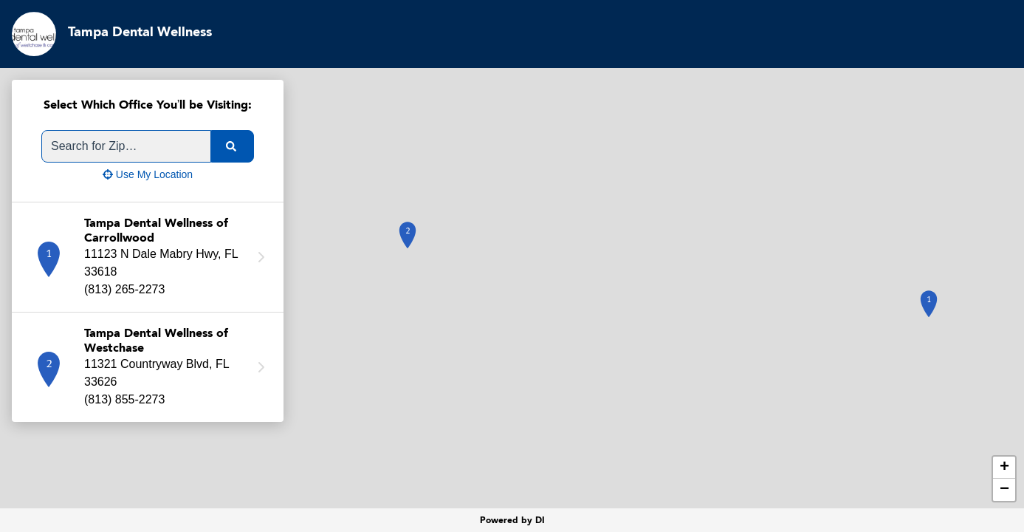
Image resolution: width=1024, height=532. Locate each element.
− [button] (1004, 490)
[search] (232, 146)
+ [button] (1004, 468)
